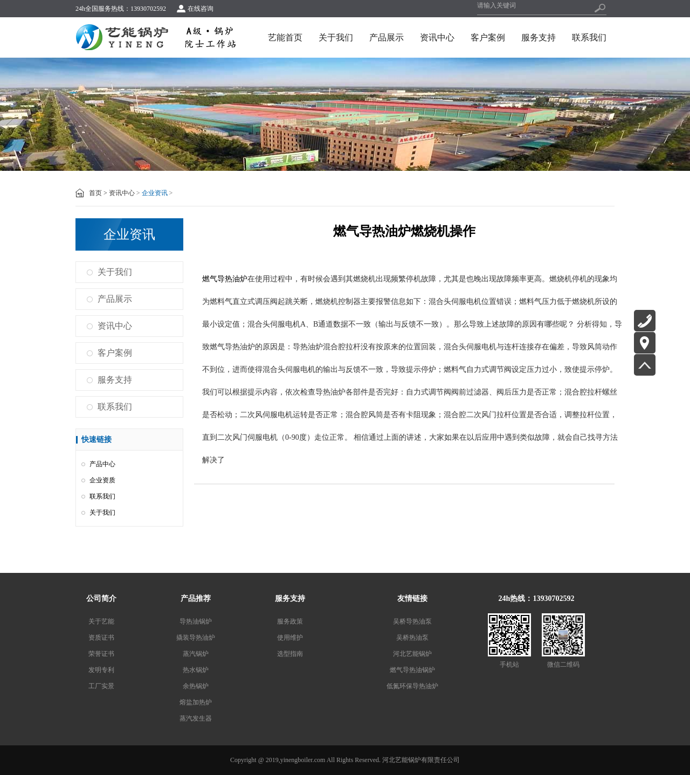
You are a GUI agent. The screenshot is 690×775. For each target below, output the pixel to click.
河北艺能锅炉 (412, 654)
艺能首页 (285, 37)
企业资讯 (155, 193)
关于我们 (336, 37)
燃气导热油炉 (224, 279)
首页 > (98, 193)
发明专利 (101, 670)
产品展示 (386, 37)
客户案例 (488, 37)
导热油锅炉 (196, 621)
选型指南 (290, 654)
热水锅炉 (196, 670)
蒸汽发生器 (196, 718)
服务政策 (290, 621)
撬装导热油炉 (195, 637)
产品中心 (102, 464)
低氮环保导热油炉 (412, 686)
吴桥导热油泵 (412, 621)
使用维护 (290, 637)
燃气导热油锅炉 (412, 670)
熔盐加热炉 (196, 702)
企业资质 (102, 480)
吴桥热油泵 (412, 637)
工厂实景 (101, 686)
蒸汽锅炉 (196, 654)
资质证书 (101, 637)
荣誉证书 (101, 654)
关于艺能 (101, 621)
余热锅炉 (196, 686)
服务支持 (538, 37)
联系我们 (589, 37)
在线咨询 (200, 8)
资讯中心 (437, 37)
